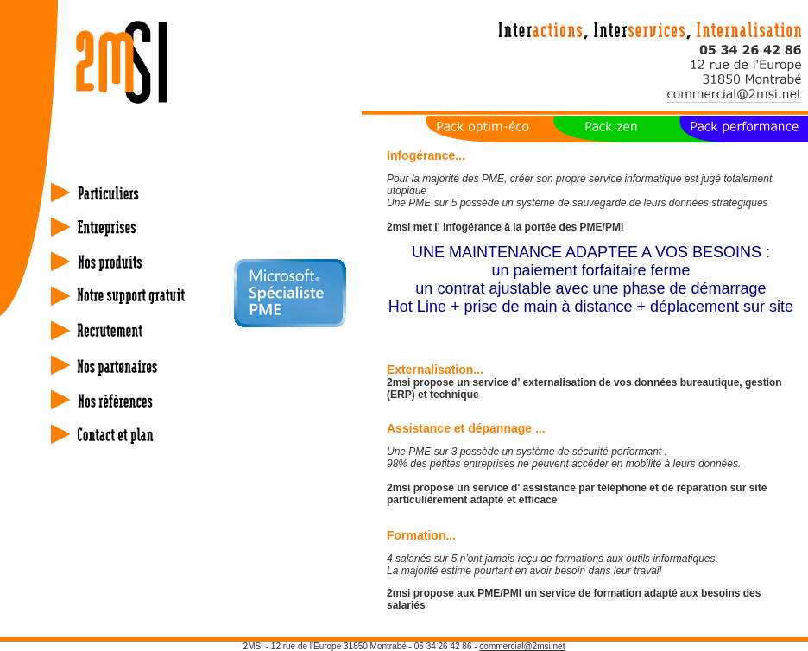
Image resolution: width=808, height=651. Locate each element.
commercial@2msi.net (522, 646)
